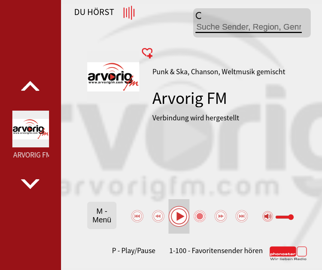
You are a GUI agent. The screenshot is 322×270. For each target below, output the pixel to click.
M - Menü (101, 215)
